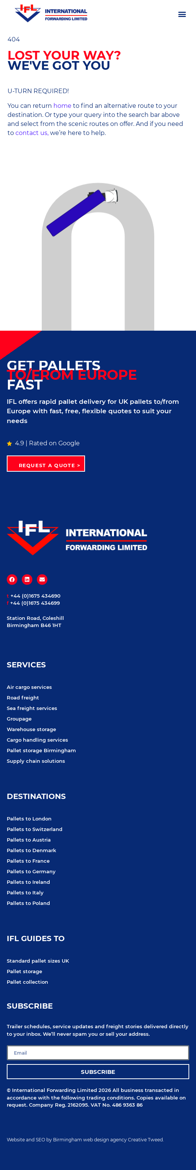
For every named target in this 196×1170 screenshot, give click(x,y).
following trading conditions (97, 1098)
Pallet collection (27, 982)
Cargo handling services (37, 740)
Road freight (23, 698)
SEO (40, 1139)
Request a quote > (50, 465)
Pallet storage (24, 971)
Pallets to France (28, 861)
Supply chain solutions (36, 761)
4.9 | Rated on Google (43, 443)
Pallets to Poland (28, 903)
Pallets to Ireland (28, 882)
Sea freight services (32, 708)
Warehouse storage (31, 729)
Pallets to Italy (25, 892)
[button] (182, 14)
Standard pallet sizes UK (38, 961)
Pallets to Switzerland (34, 829)
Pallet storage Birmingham (41, 750)
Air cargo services (29, 687)
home (62, 105)
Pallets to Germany (31, 871)
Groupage (19, 719)
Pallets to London (29, 819)
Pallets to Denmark (31, 850)
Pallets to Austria (29, 840)
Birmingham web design (81, 1139)
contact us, (32, 132)
